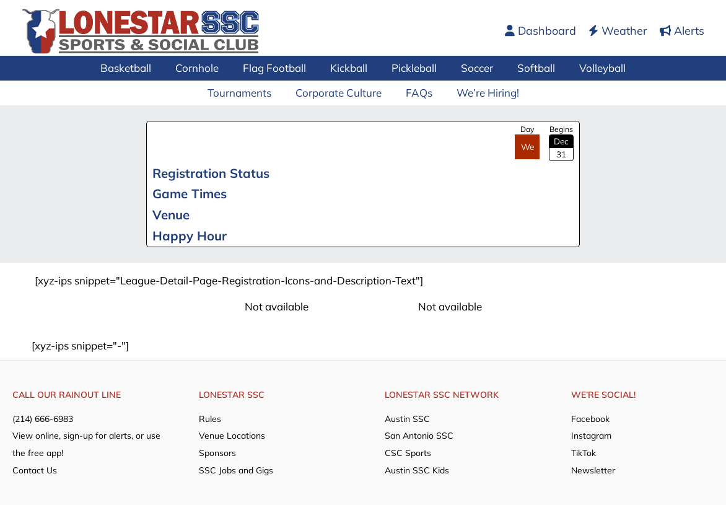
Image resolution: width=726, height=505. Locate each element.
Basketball (137, 67)
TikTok (583, 451)
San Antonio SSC (419, 435)
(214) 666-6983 (42, 418)
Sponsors (217, 451)
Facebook (590, 418)
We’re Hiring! (483, 92)
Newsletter (593, 468)
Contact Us (34, 468)
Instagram (591, 435)
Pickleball (412, 67)
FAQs (417, 92)
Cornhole (205, 67)
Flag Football (279, 67)
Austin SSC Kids (417, 468)
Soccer (473, 67)
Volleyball (592, 67)
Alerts (682, 31)
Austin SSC (407, 418)
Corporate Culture (340, 92)
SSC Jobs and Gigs (236, 468)
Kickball (350, 67)
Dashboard (540, 31)
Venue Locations (232, 435)
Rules (210, 418)
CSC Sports (408, 451)
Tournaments (244, 92)
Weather (617, 31)
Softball (529, 67)
